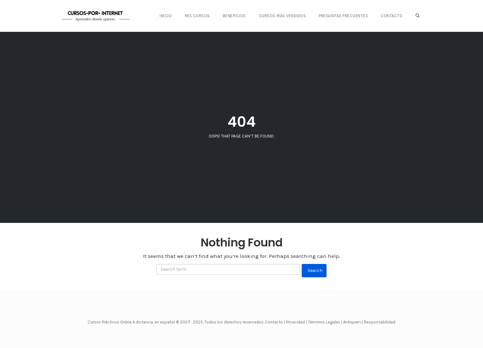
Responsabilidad (379, 322)
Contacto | (275, 322)
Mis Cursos (197, 15)
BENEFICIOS (234, 15)
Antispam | (353, 322)
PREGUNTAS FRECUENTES (343, 15)
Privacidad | (296, 322)
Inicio (166, 15)
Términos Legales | (325, 322)
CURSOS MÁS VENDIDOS (282, 15)
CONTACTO (391, 15)
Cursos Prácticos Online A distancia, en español (132, 322)
